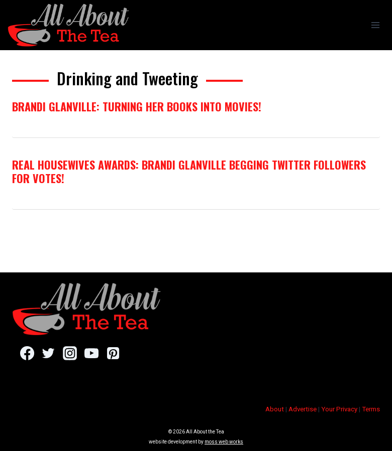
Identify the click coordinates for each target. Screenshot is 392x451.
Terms (371, 409)
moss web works (224, 441)
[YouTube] (91, 353)
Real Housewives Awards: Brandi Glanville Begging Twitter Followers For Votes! (189, 171)
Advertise (302, 409)
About (274, 409)
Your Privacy (339, 409)
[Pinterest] (113, 353)
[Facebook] (27, 353)
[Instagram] (69, 353)
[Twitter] (48, 353)
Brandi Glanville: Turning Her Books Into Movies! (136, 106)
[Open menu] (375, 25)
